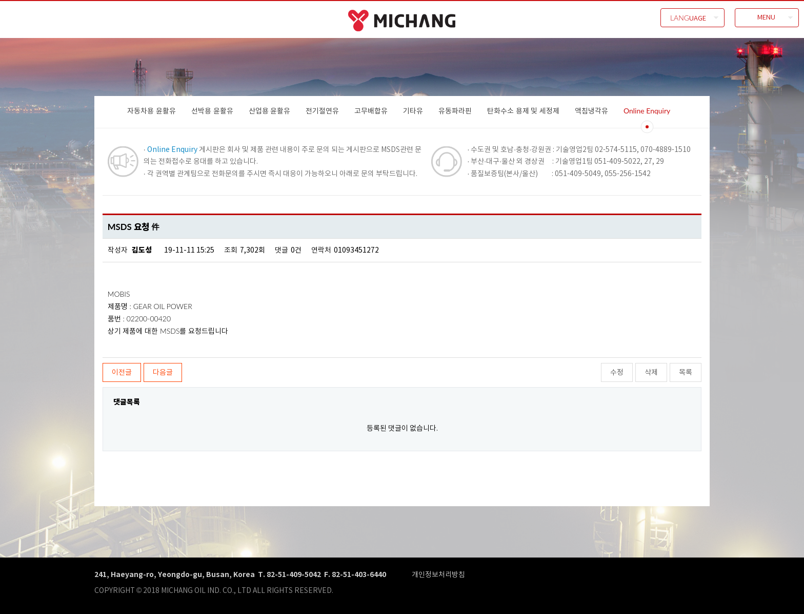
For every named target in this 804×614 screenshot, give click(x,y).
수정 (617, 372)
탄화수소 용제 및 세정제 (523, 110)
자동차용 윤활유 (151, 110)
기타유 (413, 110)
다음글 (163, 372)
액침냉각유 (591, 110)
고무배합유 (371, 110)
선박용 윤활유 (212, 110)
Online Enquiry (647, 110)
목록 (685, 372)
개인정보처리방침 (438, 574)
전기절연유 (322, 110)
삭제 (651, 372)
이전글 (122, 372)
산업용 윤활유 (270, 110)
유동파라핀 (455, 110)
